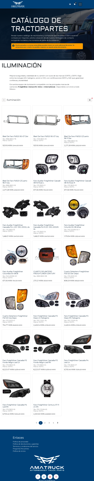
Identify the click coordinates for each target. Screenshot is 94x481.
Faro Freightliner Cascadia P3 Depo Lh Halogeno (45, 317)
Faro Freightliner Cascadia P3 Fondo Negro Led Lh (15, 361)
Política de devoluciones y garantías (26, 444)
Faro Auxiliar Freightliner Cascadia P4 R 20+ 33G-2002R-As (46, 227)
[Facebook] (37, 476)
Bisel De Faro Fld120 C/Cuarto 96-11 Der (76, 137)
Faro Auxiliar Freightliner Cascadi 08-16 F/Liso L (46, 182)
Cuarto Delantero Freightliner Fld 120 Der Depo (76, 273)
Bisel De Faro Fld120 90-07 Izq (46, 136)
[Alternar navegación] (80, 4)
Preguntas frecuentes (21, 449)
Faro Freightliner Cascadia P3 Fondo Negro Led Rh (45, 361)
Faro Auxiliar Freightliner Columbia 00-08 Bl (13, 273)
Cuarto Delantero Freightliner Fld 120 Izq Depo (15, 317)
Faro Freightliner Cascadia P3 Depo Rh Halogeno (76, 317)
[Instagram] (56, 476)
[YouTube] (50, 476)
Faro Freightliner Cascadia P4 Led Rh (15, 406)
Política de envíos (19, 451)
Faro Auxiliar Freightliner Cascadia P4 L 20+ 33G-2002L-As (16, 226)
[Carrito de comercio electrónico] (70, 4)
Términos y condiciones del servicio (25, 446)
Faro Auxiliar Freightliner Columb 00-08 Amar (74, 226)
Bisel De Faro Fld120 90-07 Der (15, 136)
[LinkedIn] (43, 476)
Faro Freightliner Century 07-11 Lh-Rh (46, 406)
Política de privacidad (20, 442)
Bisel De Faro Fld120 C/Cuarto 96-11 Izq (15, 182)
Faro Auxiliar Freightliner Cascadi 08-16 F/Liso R (77, 182)
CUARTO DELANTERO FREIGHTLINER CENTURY (44, 273)
